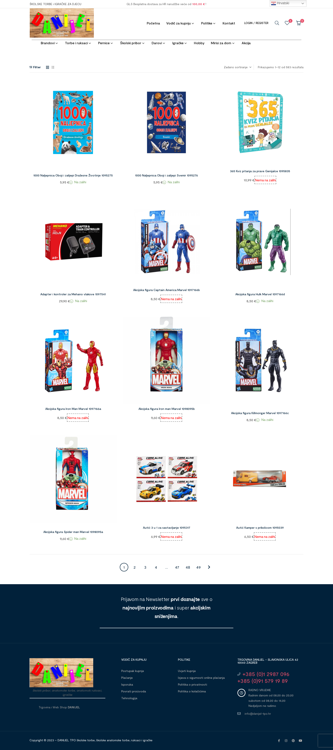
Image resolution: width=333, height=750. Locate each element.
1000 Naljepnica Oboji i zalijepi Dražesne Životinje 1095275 (73, 175)
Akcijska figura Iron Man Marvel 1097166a (73, 409)
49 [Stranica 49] (198, 567)
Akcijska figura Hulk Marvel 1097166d (260, 294)
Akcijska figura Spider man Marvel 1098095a (73, 532)
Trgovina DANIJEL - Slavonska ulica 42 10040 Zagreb (267, 661)
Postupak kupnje (132, 671)
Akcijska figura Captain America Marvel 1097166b (166, 290)
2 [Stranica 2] (135, 567)
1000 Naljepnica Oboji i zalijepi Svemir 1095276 (166, 175)
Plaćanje (127, 677)
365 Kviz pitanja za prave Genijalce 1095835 (260, 171)
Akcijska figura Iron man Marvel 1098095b (166, 409)
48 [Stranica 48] (188, 567)
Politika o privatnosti (192, 684)
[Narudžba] (237, 67)
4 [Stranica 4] (156, 567)
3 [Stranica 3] (145, 567)
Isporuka (127, 684)
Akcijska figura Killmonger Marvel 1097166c (260, 413)
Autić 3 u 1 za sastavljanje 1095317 (166, 527)
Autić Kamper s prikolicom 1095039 (260, 527)
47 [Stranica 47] (177, 567)
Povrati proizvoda (133, 691)
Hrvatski (280, 3)
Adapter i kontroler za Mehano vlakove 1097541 (73, 294)
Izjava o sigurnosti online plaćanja (201, 677)
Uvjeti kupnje (187, 671)
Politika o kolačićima (192, 691)
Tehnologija (129, 698)
